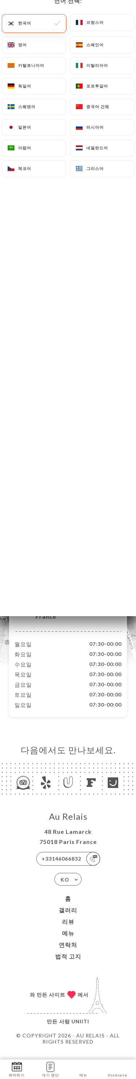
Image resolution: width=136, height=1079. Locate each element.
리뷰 (68, 929)
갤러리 (68, 917)
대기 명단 (50, 1068)
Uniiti (80, 1029)
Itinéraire (117, 1068)
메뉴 (68, 940)
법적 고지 (68, 963)
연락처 (68, 952)
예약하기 (17, 1068)
